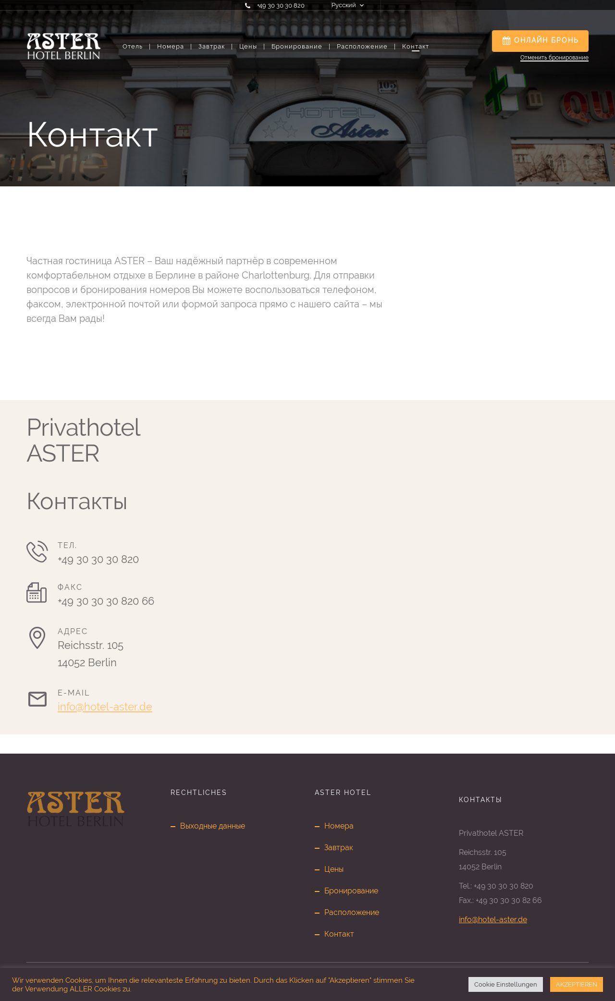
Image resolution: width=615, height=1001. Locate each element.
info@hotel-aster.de (105, 706)
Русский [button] (344, 5)
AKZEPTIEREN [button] (576, 984)
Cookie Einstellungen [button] (505, 984)
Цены (251, 46)
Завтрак (215, 46)
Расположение (366, 46)
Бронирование (300, 46)
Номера (174, 46)
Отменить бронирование (554, 57)
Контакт (415, 46)
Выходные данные (212, 825)
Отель (136, 46)
